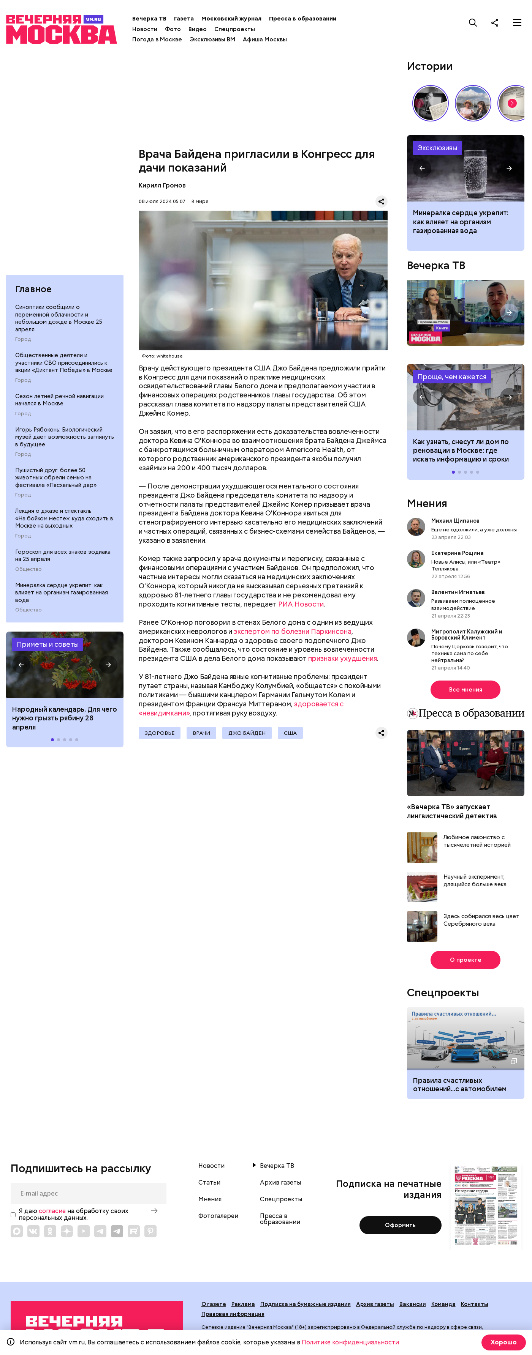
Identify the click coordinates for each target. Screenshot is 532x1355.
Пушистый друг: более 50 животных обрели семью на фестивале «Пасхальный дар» (56, 477)
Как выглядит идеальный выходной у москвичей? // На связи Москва (473, 103)
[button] (21, 664)
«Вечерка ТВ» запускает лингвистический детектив (452, 811)
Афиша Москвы (265, 39)
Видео (197, 29)
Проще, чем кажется (452, 376)
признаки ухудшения (342, 658)
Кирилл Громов (162, 185)
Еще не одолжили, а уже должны (474, 529)
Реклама (243, 1304)
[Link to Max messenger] (17, 1231)
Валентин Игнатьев (458, 592)
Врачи (201, 732)
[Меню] (517, 22)
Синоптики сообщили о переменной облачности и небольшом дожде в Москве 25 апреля (58, 318)
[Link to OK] (50, 1231)
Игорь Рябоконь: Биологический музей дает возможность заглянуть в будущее (64, 437)
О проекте (465, 960)
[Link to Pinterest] (150, 1231)
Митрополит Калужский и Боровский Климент (466, 635)
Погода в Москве (157, 39)
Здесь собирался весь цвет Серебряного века (481, 920)
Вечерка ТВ (149, 18)
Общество (28, 569)
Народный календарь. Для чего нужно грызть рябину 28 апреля (64, 718)
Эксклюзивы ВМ (212, 39)
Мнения (427, 503)
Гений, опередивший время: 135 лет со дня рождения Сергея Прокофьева (430, 103)
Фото (173, 29)
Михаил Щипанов (455, 521)
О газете (213, 1304)
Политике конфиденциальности (350, 1342)
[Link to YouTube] (84, 1231)
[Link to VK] (33, 1231)
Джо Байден (247, 732)
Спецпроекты (234, 29)
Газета (184, 18)
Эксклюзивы (437, 147)
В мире (200, 201)
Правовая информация (232, 1314)
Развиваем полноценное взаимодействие (463, 604)
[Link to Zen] (67, 1231)
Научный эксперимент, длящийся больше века (475, 880)
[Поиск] (473, 22)
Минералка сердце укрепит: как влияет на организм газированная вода (61, 592)
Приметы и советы (48, 644)
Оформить (400, 1225)
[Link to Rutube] (134, 1231)
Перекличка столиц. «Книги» (465, 313)
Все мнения (465, 689)
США (290, 732)
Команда (443, 1304)
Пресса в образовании (302, 18)
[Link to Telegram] (100, 1231)
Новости (144, 29)
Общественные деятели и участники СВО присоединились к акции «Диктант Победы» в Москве (63, 362)
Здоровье (159, 732)
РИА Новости (301, 604)
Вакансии (412, 1304)
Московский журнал (231, 18)
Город (23, 339)
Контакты (474, 1304)
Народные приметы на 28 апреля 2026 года (65, 665)
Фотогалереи (218, 1216)
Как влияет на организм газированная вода (465, 168)
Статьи (209, 1183)
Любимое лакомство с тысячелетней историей (477, 841)
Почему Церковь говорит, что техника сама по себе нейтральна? (469, 653)
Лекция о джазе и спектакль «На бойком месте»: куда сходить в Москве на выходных (64, 518)
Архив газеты (280, 1183)
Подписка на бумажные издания (305, 1304)
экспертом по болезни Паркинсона (293, 631)
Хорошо (504, 1342)
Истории (430, 66)
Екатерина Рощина (457, 553)
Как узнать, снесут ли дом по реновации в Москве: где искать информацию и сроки (465, 397)
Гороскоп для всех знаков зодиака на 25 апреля (63, 555)
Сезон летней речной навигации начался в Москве (59, 400)
